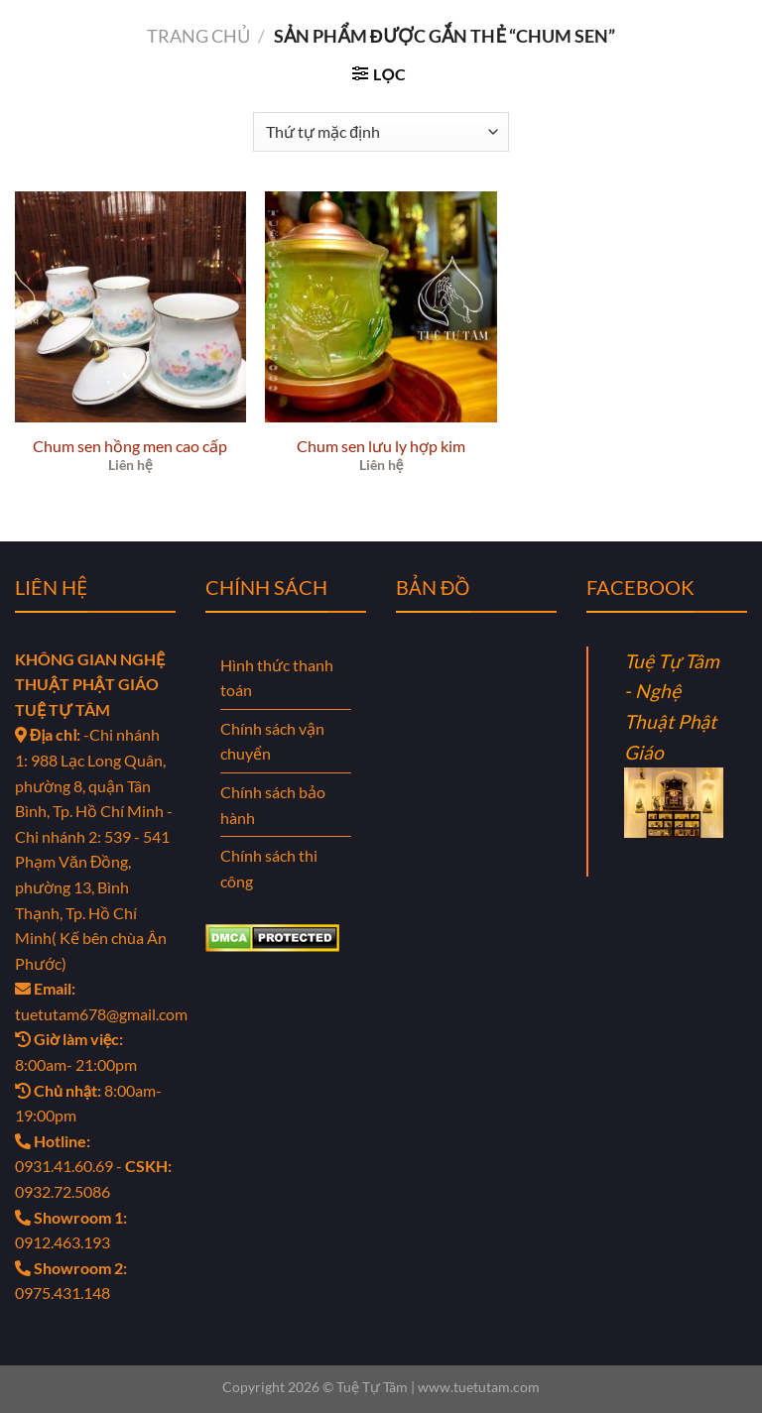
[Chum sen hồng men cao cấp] (130, 306)
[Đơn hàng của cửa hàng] (380, 132)
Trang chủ (198, 36)
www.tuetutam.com (479, 1386)
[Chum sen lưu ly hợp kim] (380, 306)
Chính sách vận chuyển (272, 741)
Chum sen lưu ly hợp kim (381, 445)
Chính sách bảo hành (272, 804)
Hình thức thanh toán (276, 677)
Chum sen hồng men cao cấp (130, 445)
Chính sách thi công (269, 868)
